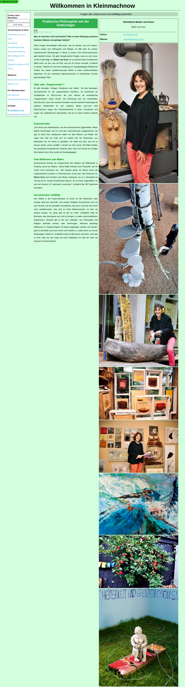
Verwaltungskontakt (16, 47)
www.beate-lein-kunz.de (133, 39)
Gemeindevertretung (16, 52)
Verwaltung (12, 43)
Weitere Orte (13, 84)
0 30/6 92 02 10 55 (9, 2)
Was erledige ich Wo (16, 56)
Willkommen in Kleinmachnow (92, 5)
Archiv (10, 69)
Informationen (13, 95)
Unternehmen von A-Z (17, 35)
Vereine (11, 60)
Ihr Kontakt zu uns (16, 110)
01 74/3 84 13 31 (130, 35)
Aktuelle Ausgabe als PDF (19, 64)
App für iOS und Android (18, 80)
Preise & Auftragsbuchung (19, 99)
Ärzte (10, 39)
